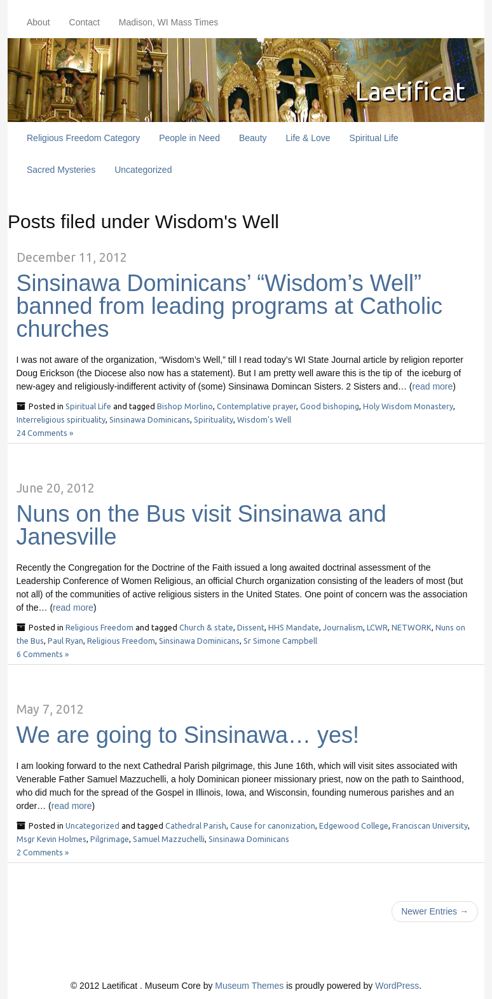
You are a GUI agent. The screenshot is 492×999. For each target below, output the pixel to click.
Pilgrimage (109, 838)
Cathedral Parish (195, 825)
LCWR (377, 627)
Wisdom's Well (264, 419)
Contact (84, 22)
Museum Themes (249, 986)
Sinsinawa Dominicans (149, 419)
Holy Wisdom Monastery (408, 406)
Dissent (250, 627)
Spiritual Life (374, 138)
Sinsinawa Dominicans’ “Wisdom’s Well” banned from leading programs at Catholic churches (229, 306)
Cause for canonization (272, 825)
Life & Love (308, 138)
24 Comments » (45, 432)
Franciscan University (430, 825)
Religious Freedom (99, 627)
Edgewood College (353, 825)
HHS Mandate (293, 627)
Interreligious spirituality (61, 419)
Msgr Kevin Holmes (51, 838)
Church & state (206, 627)
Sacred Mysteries (61, 170)
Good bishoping (329, 406)
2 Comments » (43, 852)
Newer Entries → (434, 911)
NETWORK (412, 627)
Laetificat (408, 90)
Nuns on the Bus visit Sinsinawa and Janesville (201, 525)
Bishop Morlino (185, 406)
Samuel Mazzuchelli (169, 838)
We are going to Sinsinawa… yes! (188, 735)
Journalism (343, 627)
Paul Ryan (65, 640)
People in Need (189, 138)
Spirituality (213, 419)
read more (433, 386)
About (38, 22)
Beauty (253, 138)
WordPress (397, 986)
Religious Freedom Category (83, 138)
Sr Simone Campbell (280, 640)
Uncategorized (143, 170)
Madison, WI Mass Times (168, 22)
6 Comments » (43, 653)
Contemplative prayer (256, 406)
